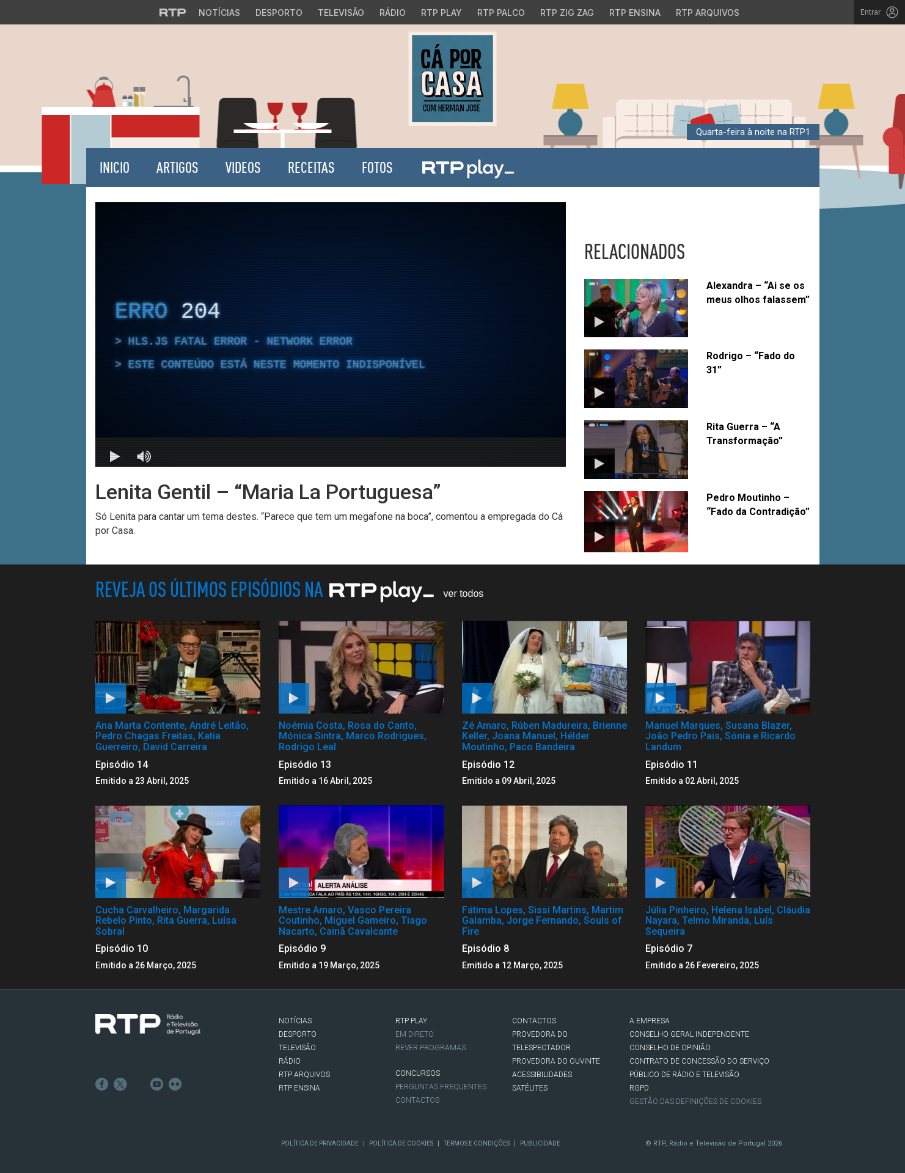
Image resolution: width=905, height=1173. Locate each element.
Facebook (102, 1084)
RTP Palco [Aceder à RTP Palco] (501, 12)
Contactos (417, 1100)
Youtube (157, 1084)
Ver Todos (464, 593)
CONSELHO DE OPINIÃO (670, 1047)
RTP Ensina (299, 1088)
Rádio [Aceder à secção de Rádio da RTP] (392, 12)
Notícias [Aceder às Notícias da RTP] (219, 12)
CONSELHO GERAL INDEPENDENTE (689, 1034)
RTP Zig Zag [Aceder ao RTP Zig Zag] (567, 12)
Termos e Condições (477, 1143)
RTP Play (467, 167)
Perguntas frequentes (440, 1087)
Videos (243, 167)
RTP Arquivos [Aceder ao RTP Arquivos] (707, 12)
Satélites (530, 1088)
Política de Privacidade (320, 1143)
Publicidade (540, 1143)
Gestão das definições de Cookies (695, 1101)
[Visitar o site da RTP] (172, 12)
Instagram (138, 1084)
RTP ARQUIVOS (304, 1074)
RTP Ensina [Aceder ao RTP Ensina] (635, 12)
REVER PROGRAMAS (430, 1047)
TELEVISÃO (297, 1047)
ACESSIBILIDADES (542, 1074)
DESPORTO (298, 1034)
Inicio (115, 167)
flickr (175, 1084)
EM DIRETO (414, 1034)
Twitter (120, 1084)
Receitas (311, 167)
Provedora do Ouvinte (556, 1061)
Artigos (177, 167)
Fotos (377, 167)
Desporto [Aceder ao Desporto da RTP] (278, 12)
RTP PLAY (411, 1021)
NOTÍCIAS (295, 1021)
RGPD (639, 1088)
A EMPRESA (649, 1021)
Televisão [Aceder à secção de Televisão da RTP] (341, 12)
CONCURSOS (417, 1073)
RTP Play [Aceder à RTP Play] (441, 12)
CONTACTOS (534, 1021)
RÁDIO (290, 1061)
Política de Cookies (401, 1143)
